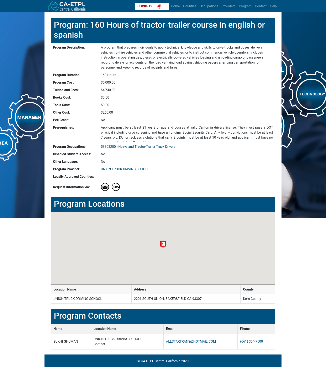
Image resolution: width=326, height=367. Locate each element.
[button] (163, 244)
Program (245, 6)
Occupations (209, 6)
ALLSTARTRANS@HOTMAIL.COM (191, 341)
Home (175, 6)
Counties (189, 6)
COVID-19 (149, 6)
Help (273, 6)
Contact (261, 6)
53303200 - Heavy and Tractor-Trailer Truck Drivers (138, 147)
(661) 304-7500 (251, 341)
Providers (229, 6)
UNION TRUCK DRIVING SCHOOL (125, 169)
